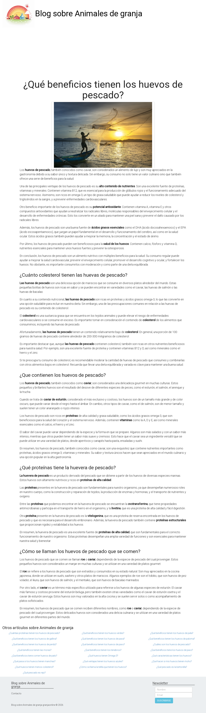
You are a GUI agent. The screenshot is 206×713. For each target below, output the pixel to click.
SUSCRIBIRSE (164, 700)
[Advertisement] (103, 51)
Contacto (16, 693)
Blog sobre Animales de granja (88, 13)
